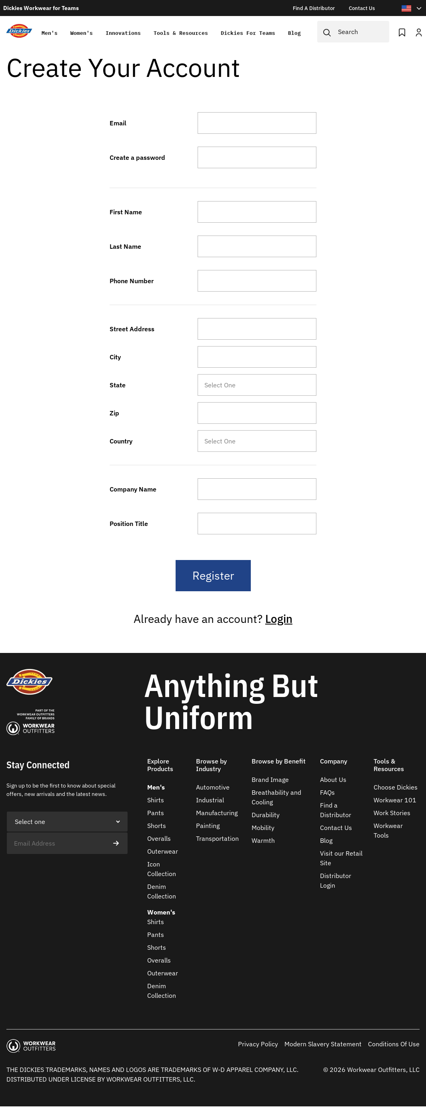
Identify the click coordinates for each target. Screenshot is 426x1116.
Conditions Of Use (394, 1044)
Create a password (137, 157)
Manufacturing (217, 813)
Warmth (263, 840)
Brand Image (270, 780)
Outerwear (162, 851)
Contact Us (336, 828)
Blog (294, 33)
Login (278, 618)
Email (118, 123)
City (115, 357)
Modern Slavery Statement (323, 1044)
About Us (333, 780)
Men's (50, 33)
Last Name (125, 246)
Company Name (133, 489)
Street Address (132, 329)
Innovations (123, 33)
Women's (81, 33)
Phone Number (132, 281)
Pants (155, 813)
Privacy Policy (258, 1044)
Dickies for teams (248, 33)
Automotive (213, 787)
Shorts (156, 826)
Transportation (217, 838)
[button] (168, 769)
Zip (114, 413)
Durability (266, 815)
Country (121, 441)
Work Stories (392, 813)
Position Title (129, 524)
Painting (208, 826)
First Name (126, 212)
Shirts (155, 800)
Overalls (159, 838)
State (118, 385)
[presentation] (67, 870)
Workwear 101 (395, 800)
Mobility (263, 828)
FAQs (327, 792)
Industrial (210, 800)
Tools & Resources (181, 33)
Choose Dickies (396, 787)
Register (213, 575)
